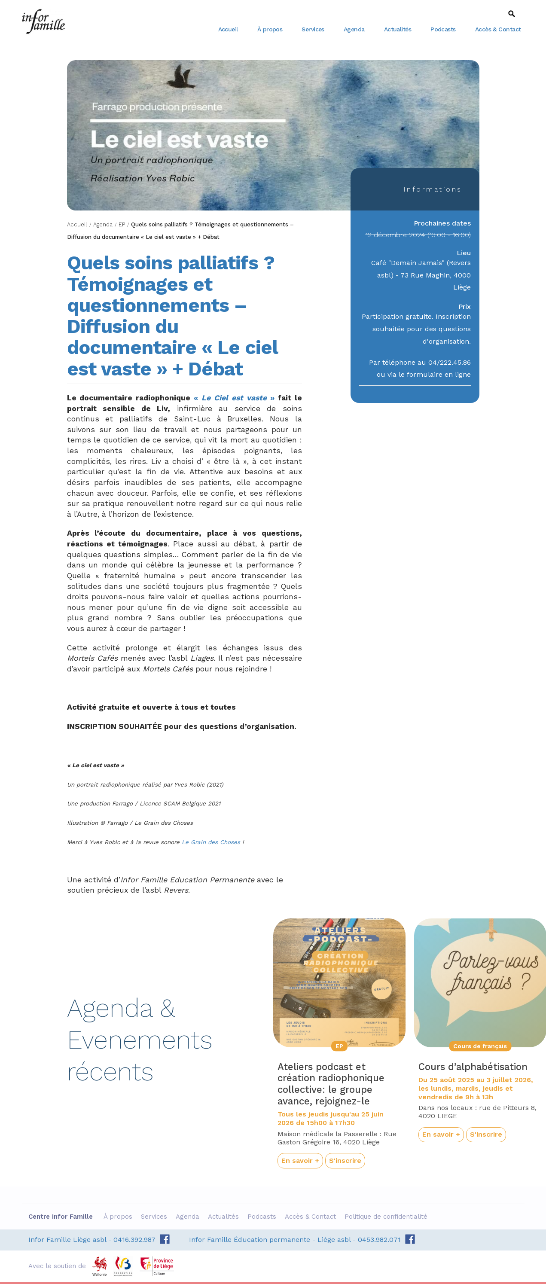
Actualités (398, 29)
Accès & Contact (498, 29)
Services (313, 29)
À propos (270, 29)
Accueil (228, 29)
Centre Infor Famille (43, 21)
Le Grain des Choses (212, 842)
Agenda (354, 29)
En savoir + (300, 1160)
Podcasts (443, 29)
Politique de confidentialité (387, 1216)
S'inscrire (345, 1160)
